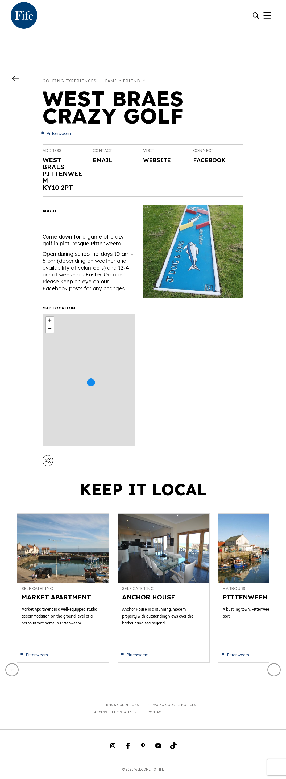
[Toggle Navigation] (267, 16)
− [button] (50, 329)
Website (158, 160)
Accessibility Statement (116, 715)
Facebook (211, 160)
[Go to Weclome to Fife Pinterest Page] (143, 750)
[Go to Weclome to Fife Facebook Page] (128, 750)
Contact (155, 715)
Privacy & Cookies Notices (171, 708)
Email (103, 160)
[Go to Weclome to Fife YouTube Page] (158, 750)
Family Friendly (125, 80)
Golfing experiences (69, 80)
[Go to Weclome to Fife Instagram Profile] (112, 750)
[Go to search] (256, 16)
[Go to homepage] (24, 16)
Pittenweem (59, 133)
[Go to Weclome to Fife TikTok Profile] (173, 750)
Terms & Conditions (120, 708)
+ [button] (50, 321)
